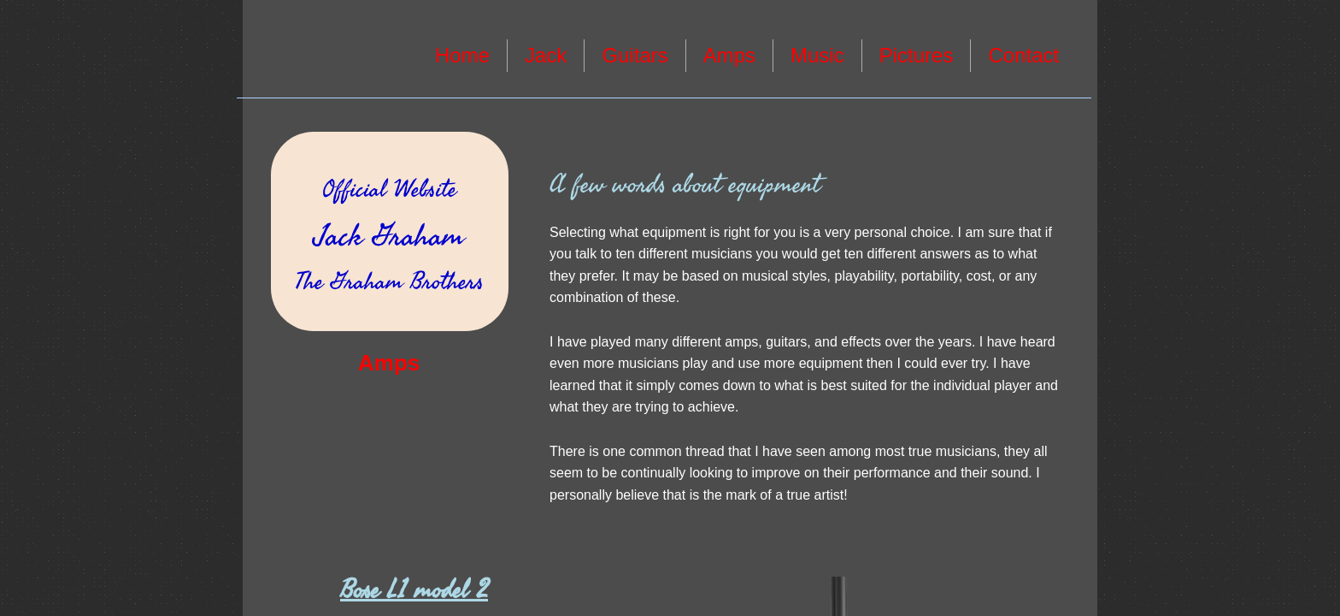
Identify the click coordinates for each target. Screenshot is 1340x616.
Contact (1023, 55)
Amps (729, 55)
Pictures (916, 55)
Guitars (634, 55)
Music (817, 55)
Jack (546, 55)
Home (462, 55)
